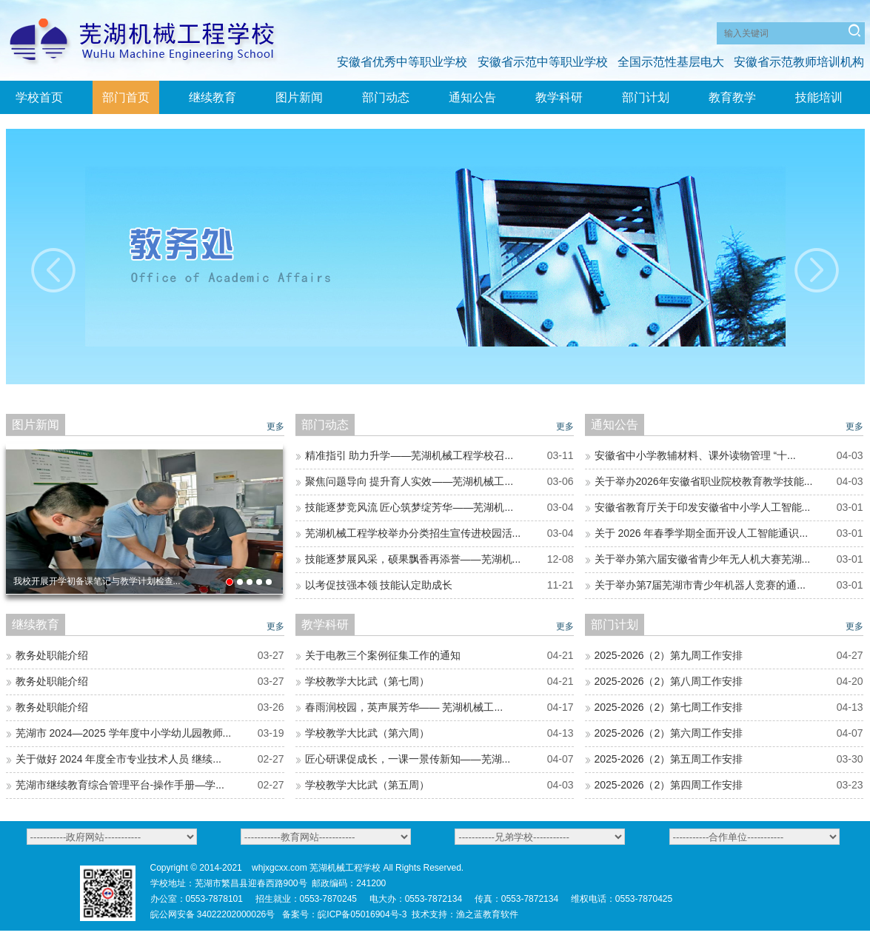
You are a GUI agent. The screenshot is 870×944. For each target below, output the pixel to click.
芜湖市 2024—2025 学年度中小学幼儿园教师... (124, 733)
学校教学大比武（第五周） (367, 785)
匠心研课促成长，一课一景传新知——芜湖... (408, 759)
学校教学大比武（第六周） (367, 733)
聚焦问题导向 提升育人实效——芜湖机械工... (409, 481)
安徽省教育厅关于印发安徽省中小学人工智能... (703, 507)
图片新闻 (299, 97)
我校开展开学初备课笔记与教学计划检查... (97, 581)
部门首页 (126, 97)
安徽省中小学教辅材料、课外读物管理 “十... (695, 455)
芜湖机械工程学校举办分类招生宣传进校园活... (413, 533)
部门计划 (645, 97)
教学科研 (559, 97)
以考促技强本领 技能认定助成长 (379, 585)
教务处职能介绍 (52, 655)
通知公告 (472, 97)
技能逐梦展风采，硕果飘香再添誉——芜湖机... (413, 559)
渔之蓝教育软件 (487, 914)
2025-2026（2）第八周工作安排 (669, 681)
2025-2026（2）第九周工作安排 (669, 655)
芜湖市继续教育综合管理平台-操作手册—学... (120, 785)
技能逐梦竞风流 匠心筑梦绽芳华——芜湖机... (409, 507)
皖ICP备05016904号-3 (362, 914)
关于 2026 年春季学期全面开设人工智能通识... (702, 533)
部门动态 (385, 97)
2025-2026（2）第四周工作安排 (669, 785)
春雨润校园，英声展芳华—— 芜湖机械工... (404, 707)
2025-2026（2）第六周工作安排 (669, 733)
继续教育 (212, 97)
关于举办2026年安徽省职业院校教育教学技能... (704, 481)
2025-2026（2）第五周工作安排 (669, 759)
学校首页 (39, 97)
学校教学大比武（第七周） (367, 681)
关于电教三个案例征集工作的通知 (383, 655)
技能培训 (819, 97)
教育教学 (732, 97)
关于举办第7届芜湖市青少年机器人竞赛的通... (700, 585)
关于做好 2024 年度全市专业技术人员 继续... (118, 759)
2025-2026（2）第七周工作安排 (669, 707)
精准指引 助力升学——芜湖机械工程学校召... (409, 455)
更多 (275, 426)
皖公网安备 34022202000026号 (212, 914)
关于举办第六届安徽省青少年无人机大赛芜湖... (703, 559)
